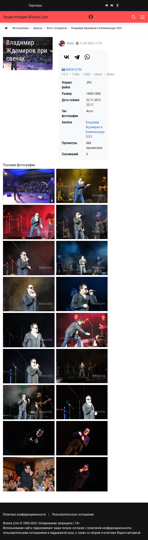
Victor (70, 43)
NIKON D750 (72, 69)
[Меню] (143, 17)
